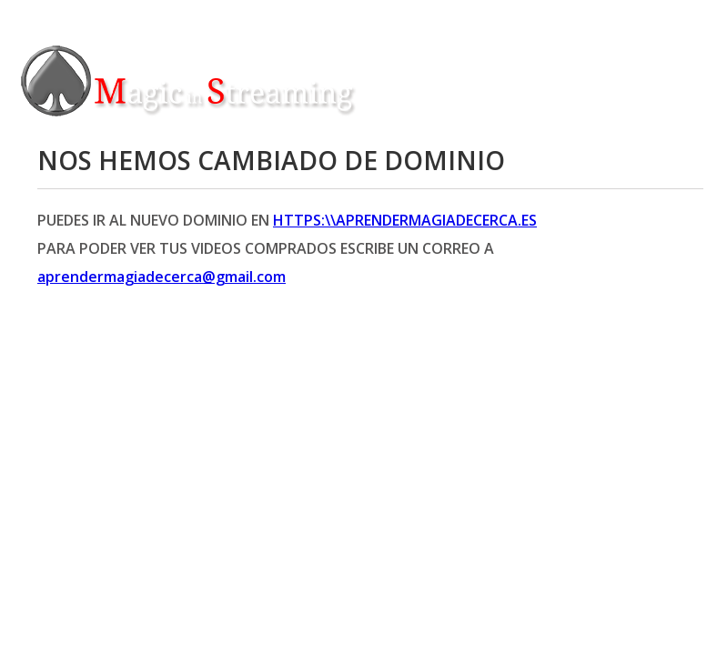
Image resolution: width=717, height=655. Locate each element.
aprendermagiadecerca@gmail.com (161, 277)
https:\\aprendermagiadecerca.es (405, 220)
